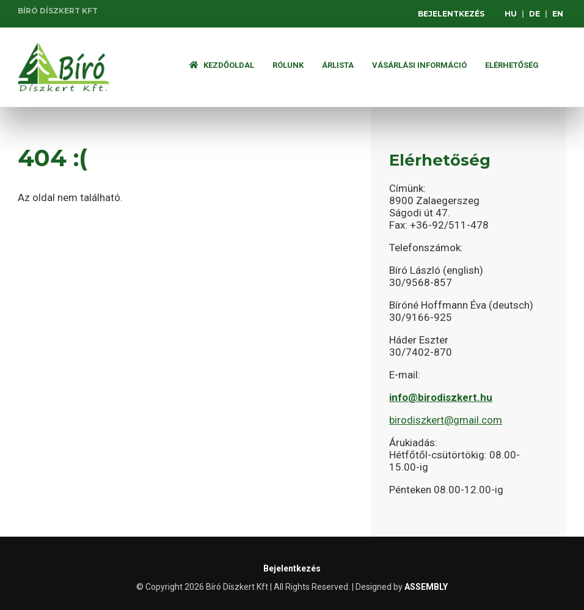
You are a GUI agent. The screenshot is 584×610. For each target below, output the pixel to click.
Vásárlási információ (419, 65)
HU (511, 13)
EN (557, 13)
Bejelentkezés (451, 13)
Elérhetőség (512, 65)
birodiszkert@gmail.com (445, 420)
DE (534, 13)
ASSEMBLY (426, 587)
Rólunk (288, 65)
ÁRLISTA (338, 65)
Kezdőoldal (221, 65)
